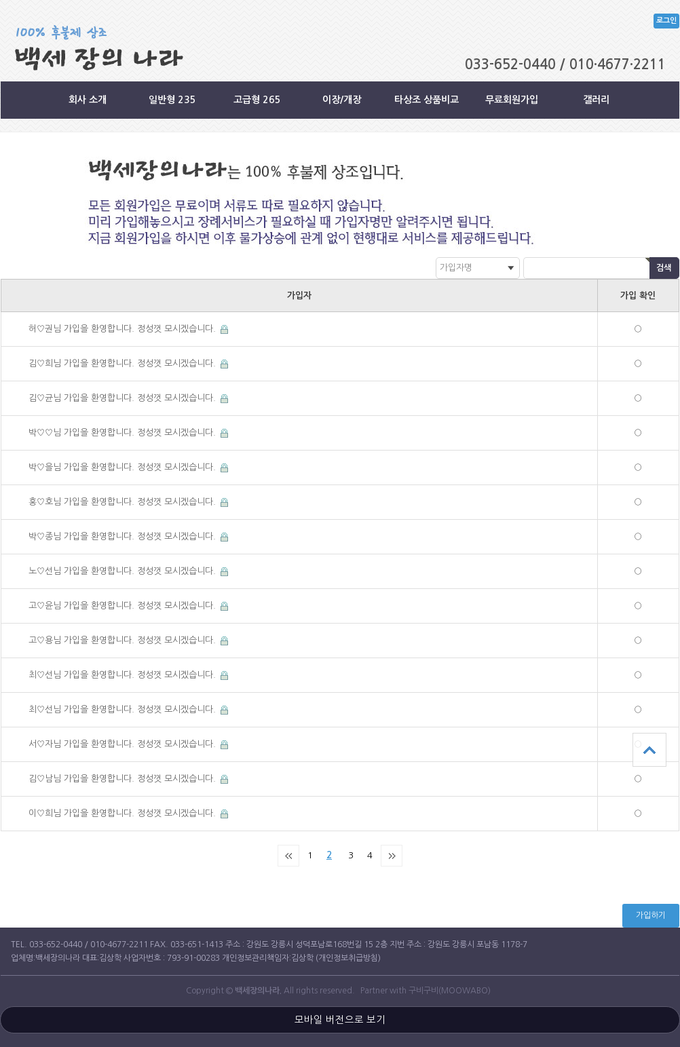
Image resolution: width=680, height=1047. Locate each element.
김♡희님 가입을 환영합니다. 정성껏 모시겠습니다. (124, 363)
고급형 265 (257, 99)
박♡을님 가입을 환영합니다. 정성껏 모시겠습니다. (124, 467)
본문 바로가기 (0, 0)
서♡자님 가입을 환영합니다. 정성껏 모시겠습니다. (124, 744)
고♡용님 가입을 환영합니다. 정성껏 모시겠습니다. (124, 640)
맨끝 (391, 856)
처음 (288, 856)
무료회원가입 (511, 99)
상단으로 (649, 750)
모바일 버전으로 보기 (340, 1020)
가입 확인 (638, 295)
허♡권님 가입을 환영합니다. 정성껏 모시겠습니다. (124, 328)
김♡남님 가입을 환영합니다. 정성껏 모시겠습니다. (124, 778)
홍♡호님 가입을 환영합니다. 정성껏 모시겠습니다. (124, 501)
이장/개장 (341, 99)
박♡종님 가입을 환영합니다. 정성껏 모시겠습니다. (124, 536)
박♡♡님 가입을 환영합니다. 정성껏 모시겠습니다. (124, 432)
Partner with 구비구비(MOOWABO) (425, 991)
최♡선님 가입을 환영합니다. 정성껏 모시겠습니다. (124, 674)
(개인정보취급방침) (348, 958)
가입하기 (651, 915)
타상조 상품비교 (426, 99)
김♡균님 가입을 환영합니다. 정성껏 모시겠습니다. (124, 398)
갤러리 (596, 99)
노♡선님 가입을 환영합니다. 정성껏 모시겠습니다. (124, 571)
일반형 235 (172, 99)
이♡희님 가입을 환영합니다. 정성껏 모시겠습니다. (124, 813)
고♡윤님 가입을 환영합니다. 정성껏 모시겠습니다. (124, 605)
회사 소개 (88, 99)
